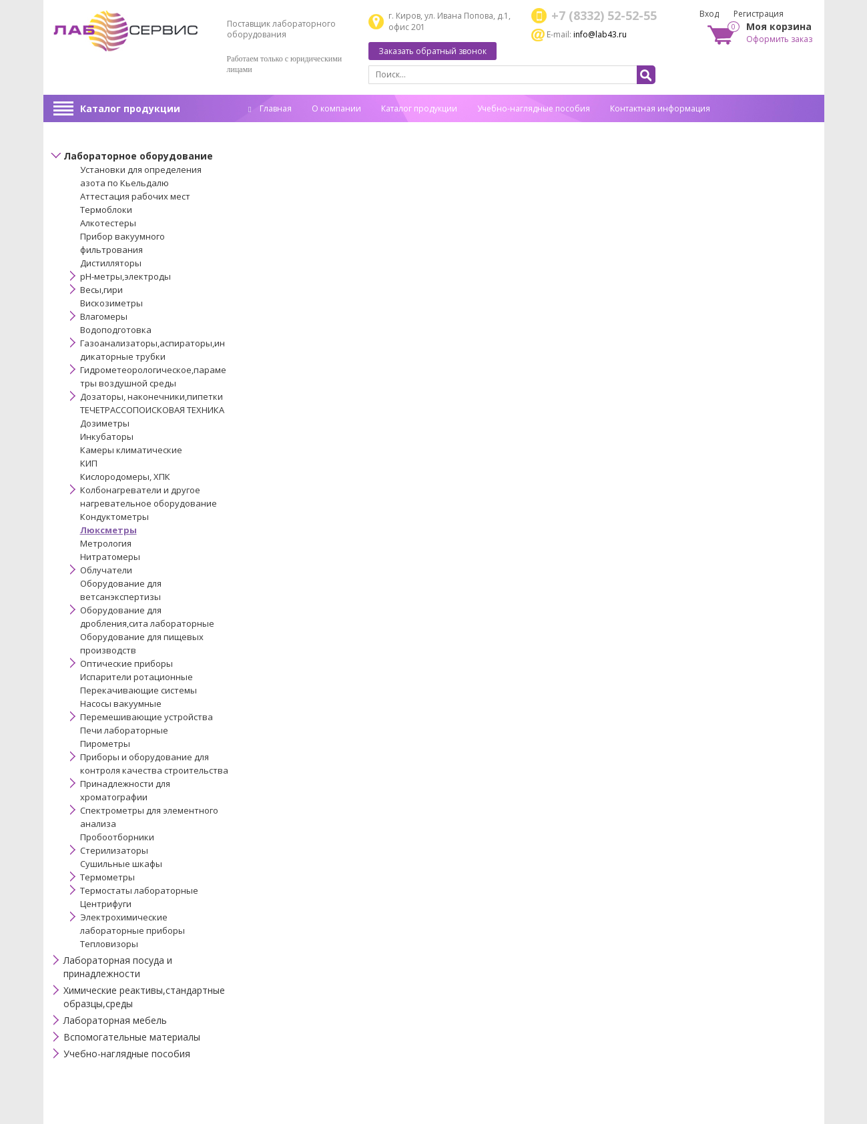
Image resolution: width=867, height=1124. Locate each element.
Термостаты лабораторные (139, 890)
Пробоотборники (117, 837)
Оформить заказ (779, 39)
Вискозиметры (111, 303)
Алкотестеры (108, 223)
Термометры (107, 877)
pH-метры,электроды (125, 276)
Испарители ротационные (136, 677)
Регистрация (759, 13)
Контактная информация (660, 108)
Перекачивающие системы (138, 690)
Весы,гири (101, 290)
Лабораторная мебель (115, 1020)
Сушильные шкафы (121, 864)
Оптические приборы (126, 663)
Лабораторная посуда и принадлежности (117, 967)
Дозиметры (104, 423)
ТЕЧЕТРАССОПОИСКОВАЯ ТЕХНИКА (152, 410)
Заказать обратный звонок (432, 51)
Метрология (105, 543)
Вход (709, 13)
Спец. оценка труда (286, 129)
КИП (88, 463)
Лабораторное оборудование (138, 156)
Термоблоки (106, 210)
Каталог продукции (130, 108)
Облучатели (106, 570)
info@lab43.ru (600, 34)
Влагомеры (103, 316)
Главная (270, 108)
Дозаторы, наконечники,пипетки (151, 396)
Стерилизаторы (114, 850)
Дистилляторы (110, 263)
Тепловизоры (109, 944)
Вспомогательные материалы (131, 1037)
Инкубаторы (106, 437)
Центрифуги (105, 904)
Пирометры (105, 744)
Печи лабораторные (124, 730)
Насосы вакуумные (121, 703)
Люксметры (108, 530)
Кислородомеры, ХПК (125, 477)
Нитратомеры (110, 557)
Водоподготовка (116, 330)
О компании (336, 108)
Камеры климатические (131, 450)
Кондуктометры (114, 517)
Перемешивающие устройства (146, 717)
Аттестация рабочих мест (135, 196)
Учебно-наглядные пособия (533, 108)
